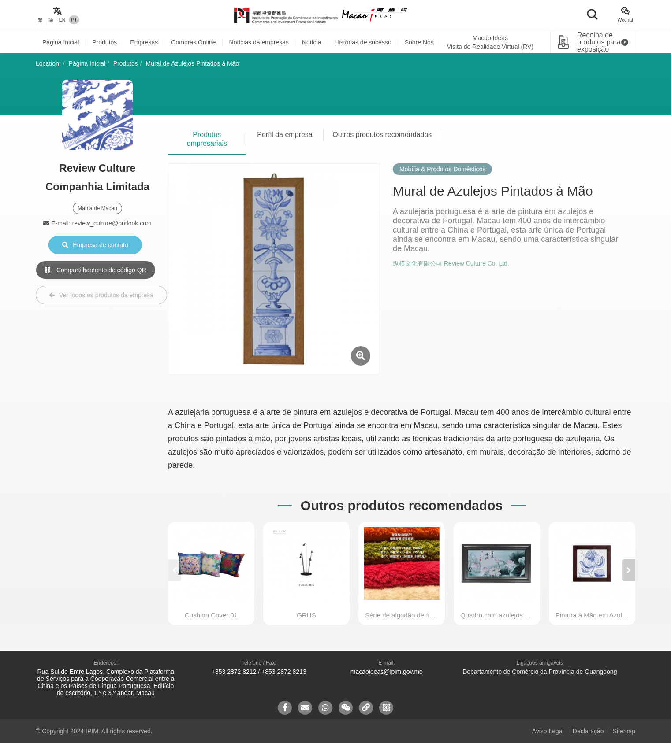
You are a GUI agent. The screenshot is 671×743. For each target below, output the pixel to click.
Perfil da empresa (284, 134)
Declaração (588, 731)
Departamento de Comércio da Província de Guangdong (539, 671)
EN (62, 19)
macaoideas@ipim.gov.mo (386, 671)
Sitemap (624, 731)
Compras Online (193, 42)
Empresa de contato (95, 244)
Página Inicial (60, 42)
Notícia (311, 42)
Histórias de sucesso (363, 42)
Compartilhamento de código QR (95, 270)
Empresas (144, 42)
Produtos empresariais (207, 139)
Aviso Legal (548, 731)
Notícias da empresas (259, 42)
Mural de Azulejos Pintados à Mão (192, 63)
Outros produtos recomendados (382, 134)
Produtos (104, 42)
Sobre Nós (419, 42)
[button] (628, 570)
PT (74, 19)
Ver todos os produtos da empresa (101, 295)
